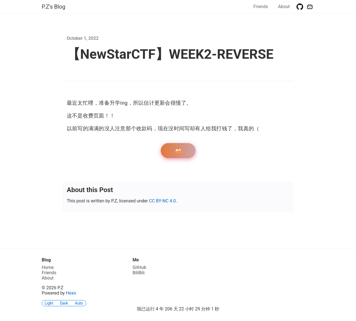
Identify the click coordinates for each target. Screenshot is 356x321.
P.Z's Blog (53, 6)
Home (48, 267)
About (284, 6)
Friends (260, 6)
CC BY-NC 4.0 (162, 201)
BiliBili (139, 272)
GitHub (139, 267)
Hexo (71, 293)
